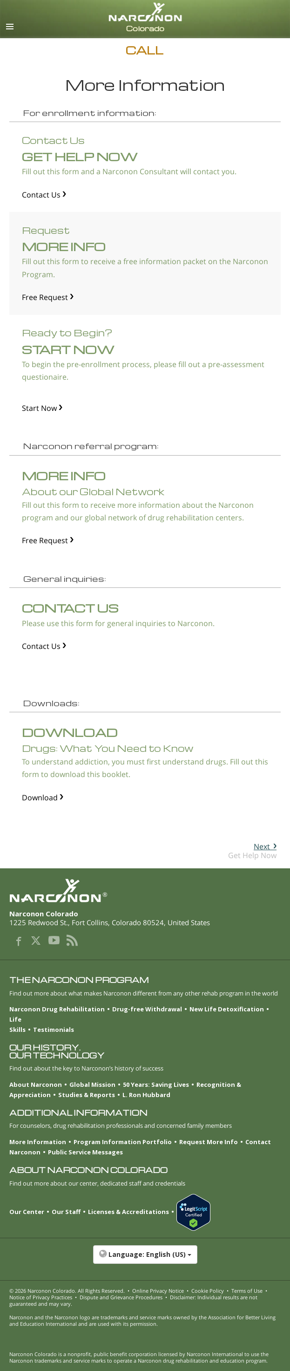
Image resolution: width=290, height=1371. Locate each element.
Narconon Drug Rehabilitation (57, 1009)
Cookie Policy (207, 1290)
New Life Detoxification (226, 1009)
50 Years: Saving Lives (156, 1084)
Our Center (26, 1211)
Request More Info (208, 1142)
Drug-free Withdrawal (147, 1009)
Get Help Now (252, 850)
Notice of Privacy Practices (40, 1297)
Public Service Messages (85, 1152)
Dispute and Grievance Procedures (121, 1297)
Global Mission (92, 1084)
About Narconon (35, 1084)
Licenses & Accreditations (128, 1211)
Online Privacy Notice (158, 1290)
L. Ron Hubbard (146, 1095)
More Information (37, 1142)
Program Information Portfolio (123, 1142)
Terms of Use (247, 1290)
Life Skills (17, 1024)
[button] (145, 1259)
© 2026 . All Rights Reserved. (67, 1290)
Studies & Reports (86, 1095)
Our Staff (66, 1211)
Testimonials (53, 1029)
